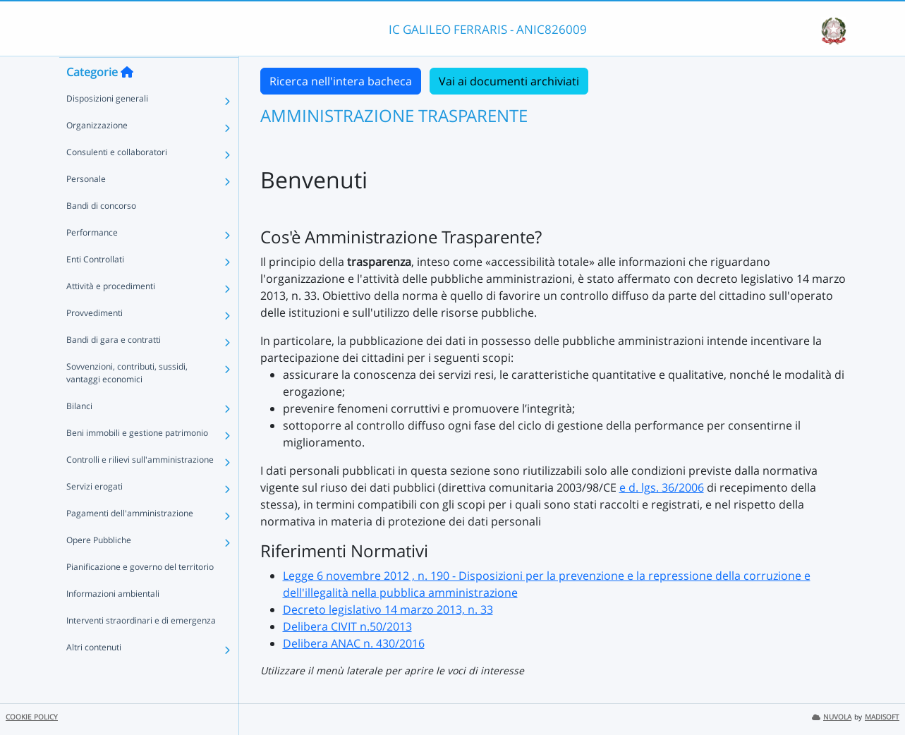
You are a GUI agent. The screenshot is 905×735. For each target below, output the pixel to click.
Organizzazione (97, 153)
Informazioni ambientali (112, 621)
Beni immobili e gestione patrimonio (137, 460)
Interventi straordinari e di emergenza (141, 648)
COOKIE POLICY (32, 717)
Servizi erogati (94, 514)
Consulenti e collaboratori (116, 180)
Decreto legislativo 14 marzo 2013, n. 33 (388, 609)
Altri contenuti (93, 675)
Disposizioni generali (107, 126)
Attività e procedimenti (110, 314)
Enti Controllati (95, 287)
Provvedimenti (94, 340)
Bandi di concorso (101, 233)
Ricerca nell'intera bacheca (340, 81)
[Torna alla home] (127, 99)
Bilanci (79, 433)
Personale (86, 206)
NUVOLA (831, 717)
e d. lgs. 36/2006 (661, 487)
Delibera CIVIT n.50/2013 (347, 626)
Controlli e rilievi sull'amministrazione (140, 487)
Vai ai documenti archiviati (509, 81)
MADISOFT (882, 717)
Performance (92, 260)
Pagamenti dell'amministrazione (129, 541)
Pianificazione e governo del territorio (140, 594)
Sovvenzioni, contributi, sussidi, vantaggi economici (127, 400)
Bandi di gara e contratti (113, 367)
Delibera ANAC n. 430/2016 (354, 643)
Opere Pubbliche (98, 567)
